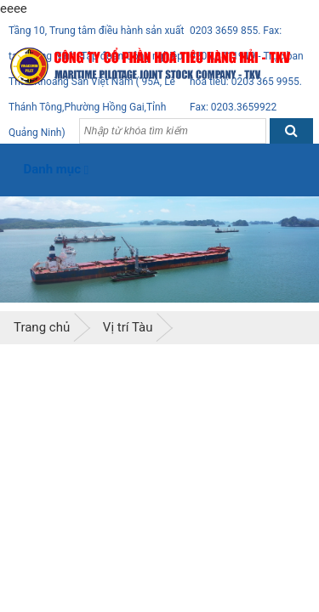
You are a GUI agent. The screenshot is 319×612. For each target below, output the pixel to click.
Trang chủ (42, 327)
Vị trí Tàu (128, 327)
